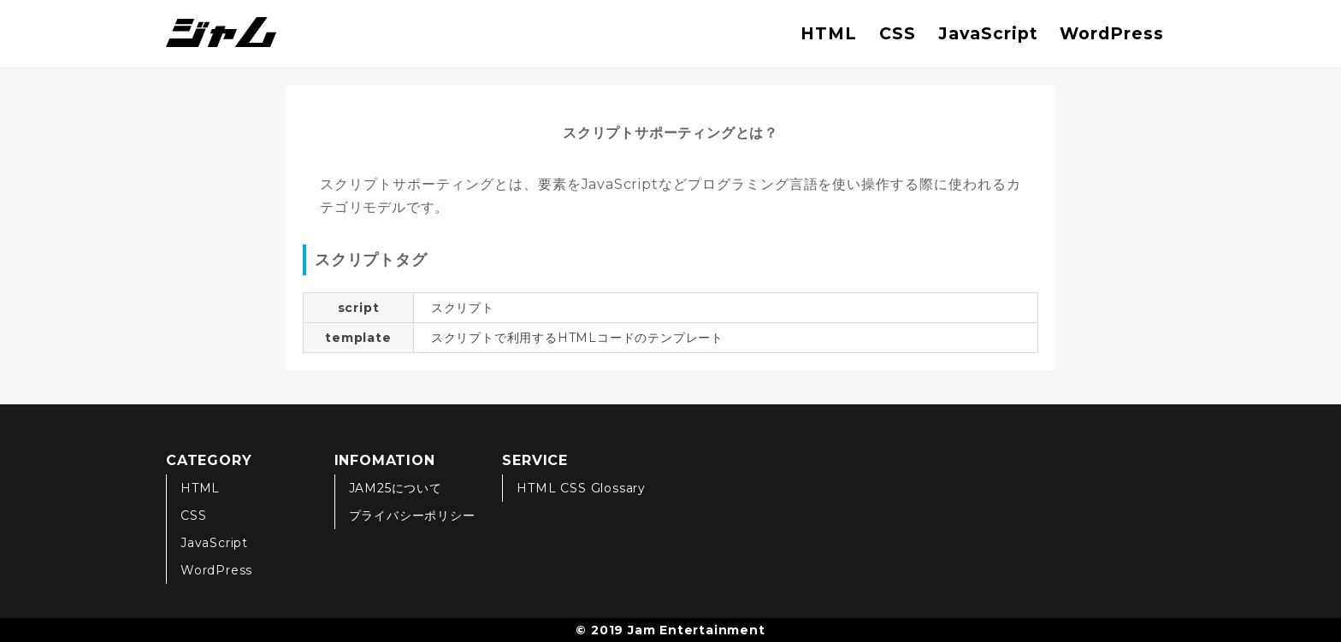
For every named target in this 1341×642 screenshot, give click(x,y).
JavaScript (988, 33)
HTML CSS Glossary (581, 488)
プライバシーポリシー (412, 515)
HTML (828, 33)
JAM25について (395, 488)
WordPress (1112, 33)
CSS (897, 33)
